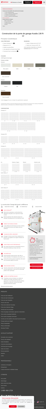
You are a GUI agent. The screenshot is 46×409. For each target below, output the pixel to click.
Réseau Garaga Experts (8, 20)
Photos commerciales (5, 325)
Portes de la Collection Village (7, 307)
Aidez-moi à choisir (5, 348)
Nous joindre (3, 378)
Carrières (3, 388)
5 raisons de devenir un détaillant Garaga (9, 369)
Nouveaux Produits (5, 328)
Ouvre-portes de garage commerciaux (9, 316)
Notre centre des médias (6, 383)
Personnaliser (21, 406)
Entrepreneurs (4, 367)
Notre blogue (3, 381)
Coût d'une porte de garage (6, 346)
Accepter (13, 406)
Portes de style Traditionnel (6, 295)
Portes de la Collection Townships (8, 305)
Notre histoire (4, 385)
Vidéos (4, 26)
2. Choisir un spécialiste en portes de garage (10, 13)
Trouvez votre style (5, 302)
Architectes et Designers (6, 365)
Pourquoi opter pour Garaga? (7, 321)
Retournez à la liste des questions (7, 286)
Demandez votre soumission (7, 337)
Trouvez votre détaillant (6, 339)
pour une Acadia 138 (36, 267)
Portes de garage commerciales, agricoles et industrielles (13, 312)
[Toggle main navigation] (44, 2)
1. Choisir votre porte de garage (9, 12)
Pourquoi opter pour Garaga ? (8, 19)
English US (41, 401)
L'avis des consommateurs (6, 344)
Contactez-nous (27, 48)
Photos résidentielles (5, 323)
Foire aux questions (6, 17)
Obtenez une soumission (36, 264)
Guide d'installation (5, 341)
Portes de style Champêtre (6, 300)
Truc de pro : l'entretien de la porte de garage (11, 16)
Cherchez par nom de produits (7, 309)
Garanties (5, 24)
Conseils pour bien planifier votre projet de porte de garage (13, 10)
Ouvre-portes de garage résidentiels (8, 314)
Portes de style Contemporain (7, 298)
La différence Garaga (7, 23)
